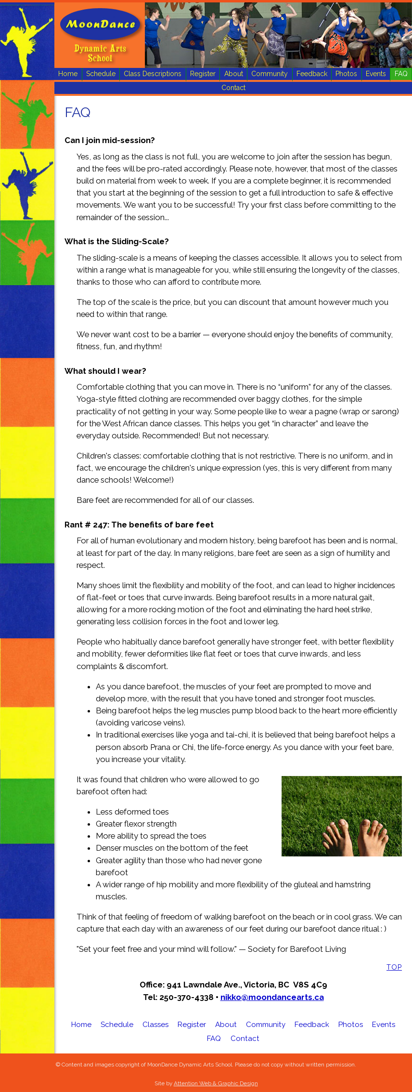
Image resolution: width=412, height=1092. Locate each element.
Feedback (311, 74)
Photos (346, 74)
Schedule (101, 74)
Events (376, 74)
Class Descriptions (152, 74)
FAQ (401, 74)
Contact (233, 88)
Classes (155, 1024)
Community (269, 74)
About (233, 74)
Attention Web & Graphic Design (216, 1083)
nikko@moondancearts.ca (272, 997)
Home (67, 74)
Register (203, 74)
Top (394, 967)
